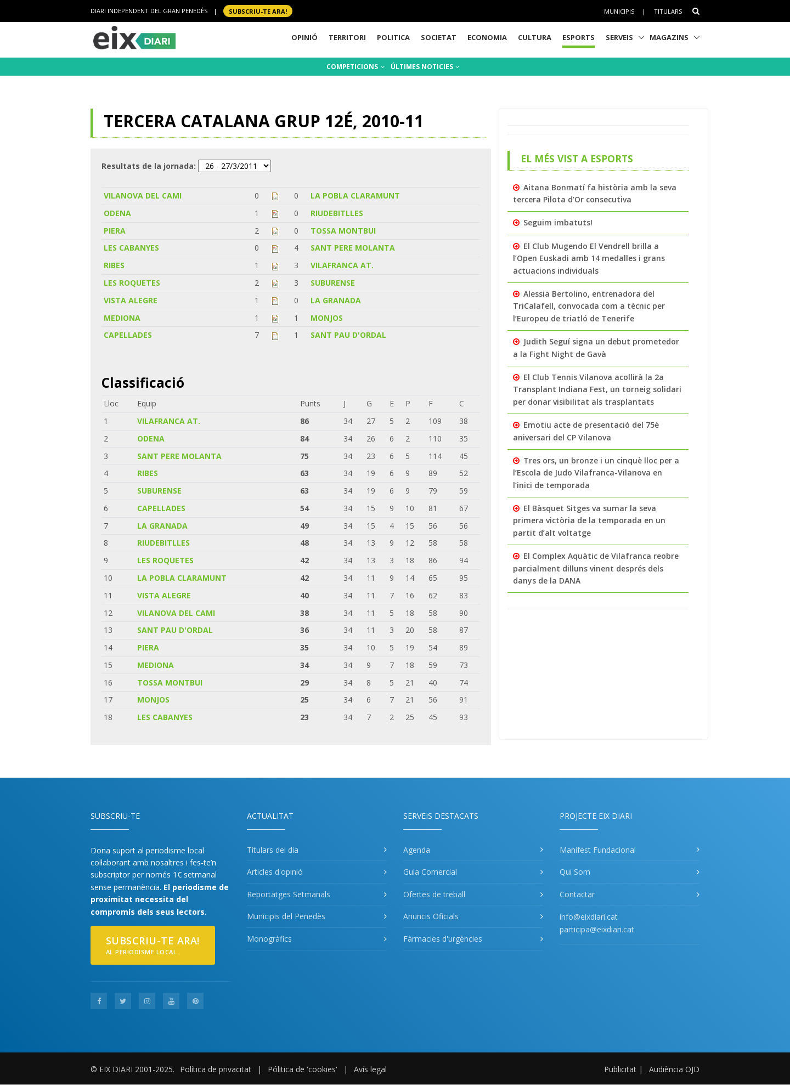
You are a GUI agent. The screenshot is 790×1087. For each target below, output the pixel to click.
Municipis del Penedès (286, 916)
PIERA (115, 230)
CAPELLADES (128, 335)
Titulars (668, 11)
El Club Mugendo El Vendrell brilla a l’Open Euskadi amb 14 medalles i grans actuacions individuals (589, 258)
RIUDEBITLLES (337, 213)
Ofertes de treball (434, 894)
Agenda (416, 850)
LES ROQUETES (132, 283)
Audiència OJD (674, 1069)
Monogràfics (269, 938)
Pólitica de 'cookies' (302, 1069)
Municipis (619, 11)
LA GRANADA (336, 300)
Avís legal (370, 1069)
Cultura (534, 37)
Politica (393, 37)
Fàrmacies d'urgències (442, 938)
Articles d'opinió (275, 872)
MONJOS (327, 318)
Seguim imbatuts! (557, 222)
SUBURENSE (333, 283)
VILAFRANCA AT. (342, 265)
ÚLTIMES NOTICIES (425, 66)
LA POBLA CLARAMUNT (355, 195)
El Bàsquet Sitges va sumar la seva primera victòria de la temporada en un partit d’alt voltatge (589, 520)
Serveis (619, 37)
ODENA (117, 213)
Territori (347, 37)
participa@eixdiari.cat (597, 929)
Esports (578, 37)
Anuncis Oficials (431, 916)
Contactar (577, 894)
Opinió (304, 37)
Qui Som (575, 872)
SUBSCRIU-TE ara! (258, 11)
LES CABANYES (131, 247)
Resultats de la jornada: (148, 166)
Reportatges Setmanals (288, 894)
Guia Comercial (430, 872)
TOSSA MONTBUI (343, 230)
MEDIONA (122, 318)
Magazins (669, 37)
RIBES (114, 265)
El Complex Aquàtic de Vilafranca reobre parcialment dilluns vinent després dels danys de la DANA (596, 568)
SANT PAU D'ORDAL (348, 335)
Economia (487, 37)
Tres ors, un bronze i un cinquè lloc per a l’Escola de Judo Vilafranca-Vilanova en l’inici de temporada (596, 472)
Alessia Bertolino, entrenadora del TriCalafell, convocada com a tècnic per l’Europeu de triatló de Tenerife (589, 306)
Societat (438, 37)
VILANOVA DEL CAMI (143, 195)
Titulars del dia (272, 850)
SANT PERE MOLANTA (353, 247)
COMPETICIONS (355, 66)
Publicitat (620, 1069)
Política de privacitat (215, 1069)
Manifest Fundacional (598, 850)
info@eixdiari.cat (589, 917)
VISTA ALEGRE (130, 300)
